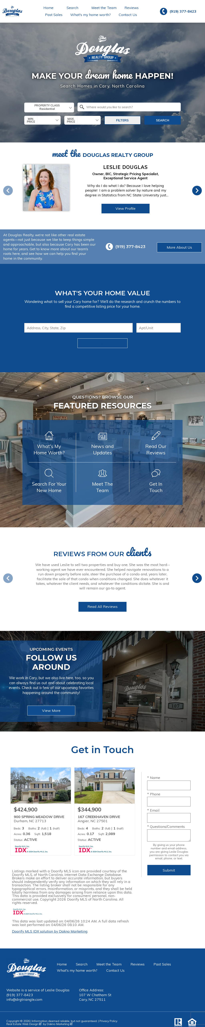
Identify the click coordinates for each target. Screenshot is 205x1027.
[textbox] (131, 107)
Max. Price (71, 120)
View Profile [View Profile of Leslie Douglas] (126, 208)
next (197, 190)
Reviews (132, 8)
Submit (102, 343)
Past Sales (53, 15)
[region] (92, 190)
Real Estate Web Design (23, 1024)
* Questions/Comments (166, 826)
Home (62, 964)
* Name (153, 777)
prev (8, 190)
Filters (122, 120)
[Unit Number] (158, 328)
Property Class (47, 107)
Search (162, 120)
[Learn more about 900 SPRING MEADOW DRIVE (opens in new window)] (40, 811)
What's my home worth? (90, 15)
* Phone (153, 794)
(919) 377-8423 (19, 995)
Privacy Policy (108, 1021)
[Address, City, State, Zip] (78, 328)
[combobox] (49, 107)
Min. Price (31, 120)
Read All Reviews (102, 606)
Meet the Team (104, 8)
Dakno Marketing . (60, 1024)
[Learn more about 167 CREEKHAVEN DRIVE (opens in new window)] (104, 811)
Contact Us (128, 15)
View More (51, 710)
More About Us (179, 247)
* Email (153, 810)
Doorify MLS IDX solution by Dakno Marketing (49, 931)
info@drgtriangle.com (24, 999)
